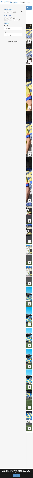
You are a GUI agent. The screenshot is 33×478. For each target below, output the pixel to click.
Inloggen (23, 2)
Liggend (7, 18)
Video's (13, 12)
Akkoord (16, 475)
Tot (5, 32)
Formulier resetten (13, 41)
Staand (14, 18)
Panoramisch (15, 20)
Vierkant (7, 20)
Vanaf (6, 26)
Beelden (7, 12)
